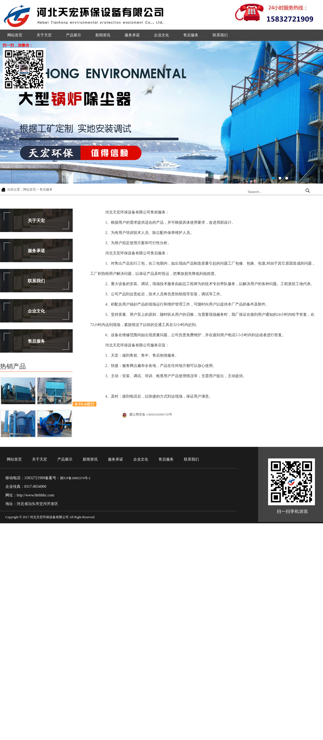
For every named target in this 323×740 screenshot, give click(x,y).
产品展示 (73, 35)
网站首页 (14, 35)
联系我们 (220, 35)
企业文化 (161, 35)
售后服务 (190, 35)
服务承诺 (132, 35)
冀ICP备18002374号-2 (75, 478)
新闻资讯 (102, 35)
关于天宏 (44, 35)
